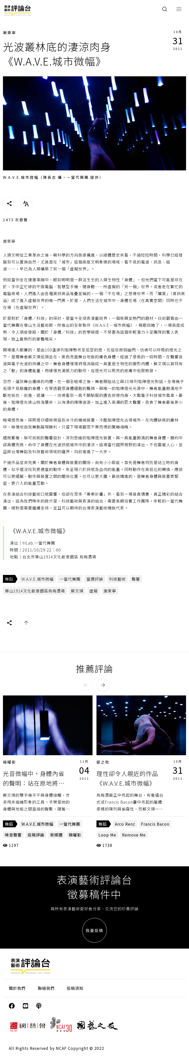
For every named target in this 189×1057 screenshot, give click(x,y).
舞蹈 (9, 579)
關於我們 (17, 988)
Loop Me (107, 835)
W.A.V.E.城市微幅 (37, 579)
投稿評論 (36, 835)
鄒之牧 (103, 762)
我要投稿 (94, 930)
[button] (86, 685)
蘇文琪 (77, 591)
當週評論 (94, 579)
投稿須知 (75, 988)
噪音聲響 (13, 835)
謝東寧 (9, 32)
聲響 (136, 579)
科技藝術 (117, 579)
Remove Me (134, 835)
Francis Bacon (155, 824)
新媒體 (56, 835)
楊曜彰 (9, 762)
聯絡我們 (46, 988)
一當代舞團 (70, 579)
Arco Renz (125, 824)
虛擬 (93, 591)
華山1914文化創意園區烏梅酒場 (35, 591)
